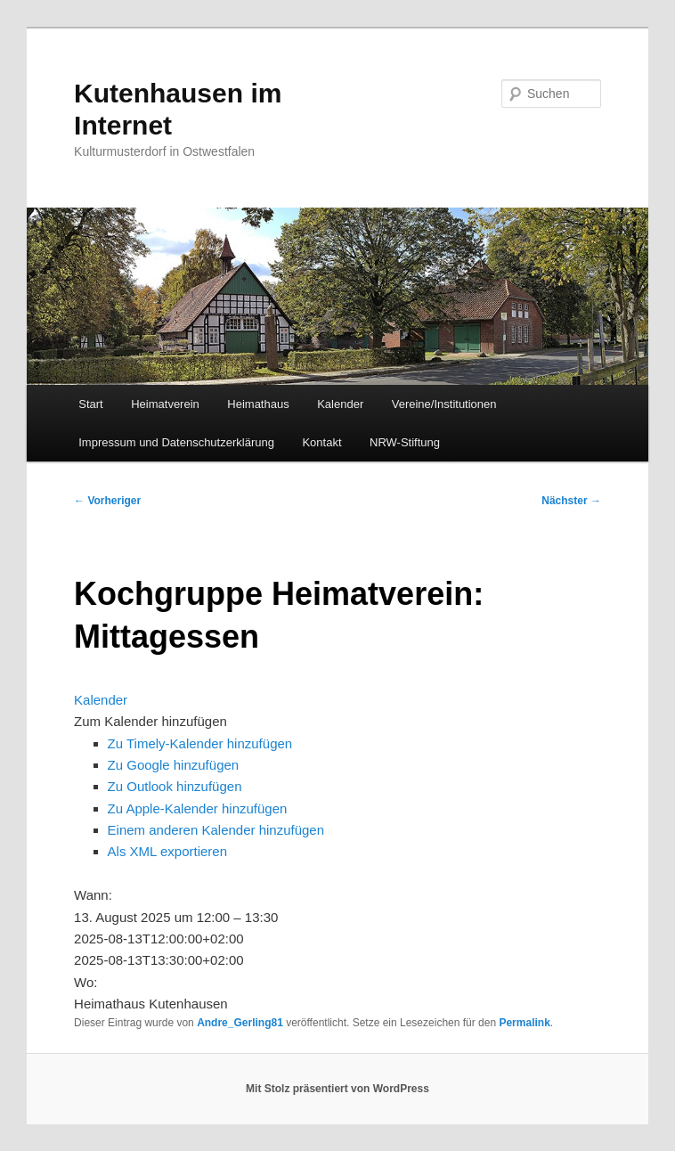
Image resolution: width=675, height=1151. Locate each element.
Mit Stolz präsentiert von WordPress (337, 1088)
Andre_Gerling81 (240, 1022)
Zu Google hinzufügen (174, 764)
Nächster (571, 500)
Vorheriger (107, 500)
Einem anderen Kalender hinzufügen (216, 829)
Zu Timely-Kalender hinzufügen (200, 743)
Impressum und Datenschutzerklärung (176, 442)
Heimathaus (258, 404)
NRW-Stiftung (405, 442)
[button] (150, 721)
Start (90, 404)
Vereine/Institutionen (444, 404)
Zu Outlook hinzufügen (175, 786)
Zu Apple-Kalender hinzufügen (198, 808)
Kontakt (321, 442)
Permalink (524, 1022)
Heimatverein (165, 404)
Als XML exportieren (168, 851)
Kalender (340, 404)
